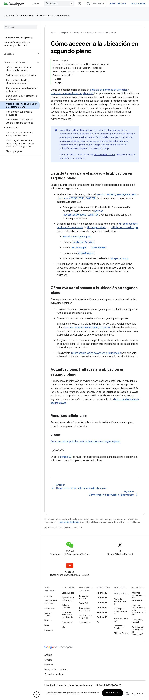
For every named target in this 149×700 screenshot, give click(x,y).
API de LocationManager (124, 227)
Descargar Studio (119, 626)
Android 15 (102, 592)
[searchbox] (20, 27)
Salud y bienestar (66, 606)
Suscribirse (112, 692)
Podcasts (48, 630)
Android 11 (102, 612)
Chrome (48, 659)
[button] (18, 53)
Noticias (48, 620)
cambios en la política (104, 154)
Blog (46, 625)
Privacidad (67, 622)
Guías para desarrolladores (120, 611)
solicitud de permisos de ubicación (108, 89)
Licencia (62, 685)
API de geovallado (96, 227)
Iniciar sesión (138, 3)
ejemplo (64, 456)
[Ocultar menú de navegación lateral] (36, 694)
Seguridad (49, 608)
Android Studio (118, 3)
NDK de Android (121, 634)
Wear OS (83, 603)
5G (63, 627)
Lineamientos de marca (80, 685)
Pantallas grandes (83, 597)
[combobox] (59, 3)
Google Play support (137, 620)
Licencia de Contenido (69, 522)
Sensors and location (55, 15)
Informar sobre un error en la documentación (138, 610)
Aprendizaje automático (68, 598)
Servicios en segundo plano (77, 236)
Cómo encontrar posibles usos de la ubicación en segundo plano (85, 441)
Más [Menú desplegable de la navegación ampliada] (34, 3)
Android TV (84, 622)
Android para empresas (50, 602)
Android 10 (102, 617)
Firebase (48, 664)
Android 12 (102, 607)
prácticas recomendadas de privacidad (72, 93)
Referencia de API (121, 619)
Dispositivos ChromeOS (84, 609)
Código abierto (48, 614)
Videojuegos (68, 592)
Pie (98, 622)
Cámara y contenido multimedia (67, 615)
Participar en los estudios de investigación (138, 631)
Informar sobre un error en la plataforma (138, 596)
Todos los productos (54, 674)
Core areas (27, 15)
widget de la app (120, 258)
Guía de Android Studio (120, 601)
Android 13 (102, 602)
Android (48, 595)
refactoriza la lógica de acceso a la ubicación (96, 353)
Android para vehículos (85, 616)
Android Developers (59, 32)
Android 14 (102, 597)
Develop (9, 15)
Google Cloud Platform (55, 669)
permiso (117, 194)
